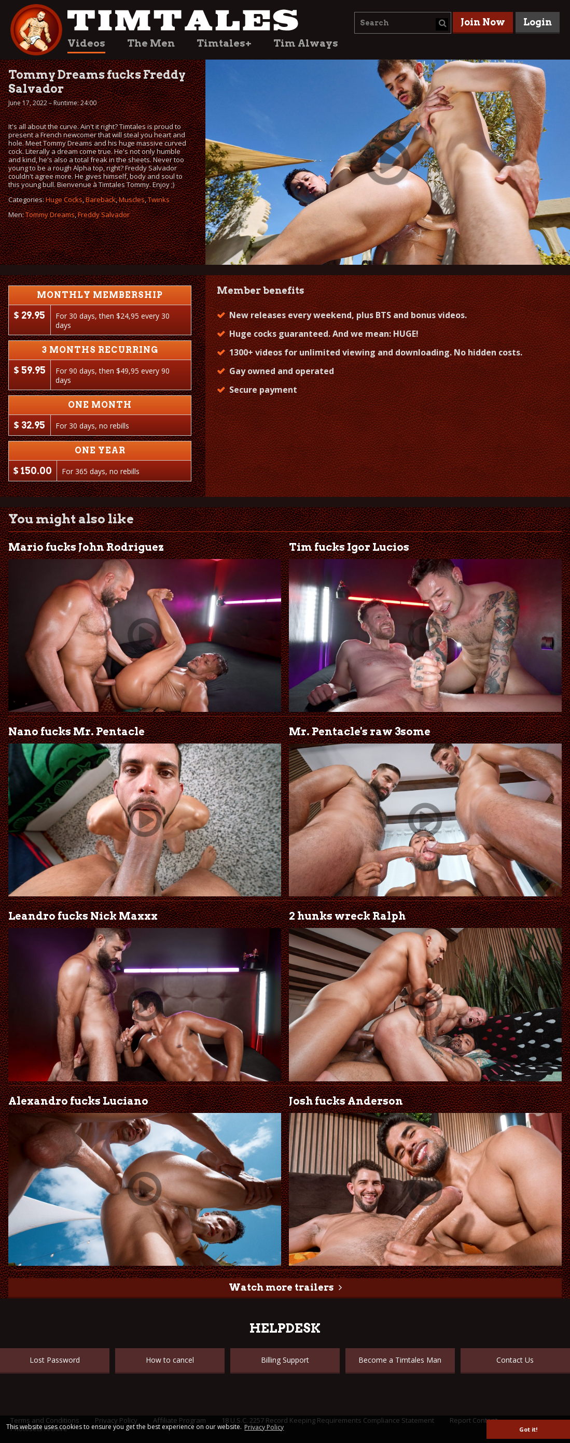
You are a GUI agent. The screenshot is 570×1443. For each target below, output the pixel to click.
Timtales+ (224, 43)
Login (537, 22)
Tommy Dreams (50, 214)
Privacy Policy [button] (264, 1427)
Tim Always (305, 43)
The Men (151, 43)
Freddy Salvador (104, 214)
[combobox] (402, 23)
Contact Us (515, 1360)
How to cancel (170, 1360)
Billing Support (285, 1360)
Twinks (159, 199)
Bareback (101, 199)
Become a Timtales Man (399, 1360)
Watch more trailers (281, 1287)
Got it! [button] (528, 1429)
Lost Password (55, 1360)
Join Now (483, 22)
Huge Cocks (64, 199)
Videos (86, 43)
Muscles (132, 199)
